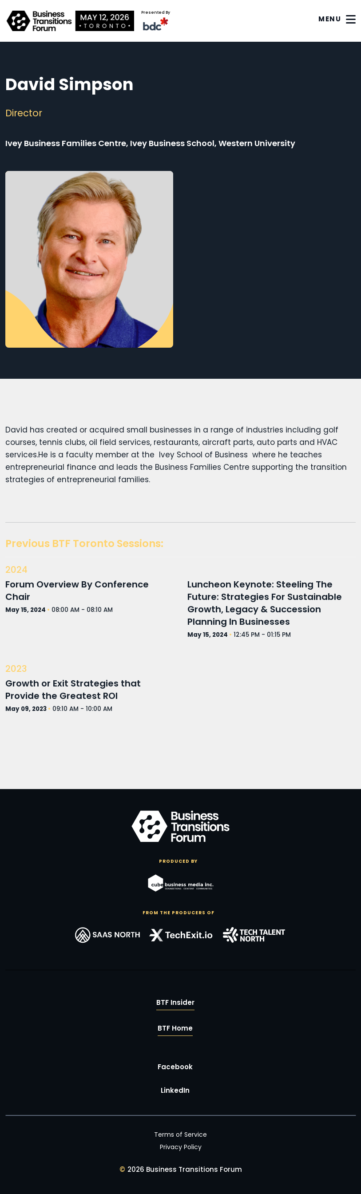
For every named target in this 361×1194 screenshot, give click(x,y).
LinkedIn (175, 1090)
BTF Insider (175, 1003)
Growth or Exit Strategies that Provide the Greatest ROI (73, 689)
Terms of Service (180, 1134)
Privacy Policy (181, 1146)
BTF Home (175, 1028)
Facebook (175, 1067)
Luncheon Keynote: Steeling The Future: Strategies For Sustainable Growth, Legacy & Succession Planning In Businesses (264, 603)
